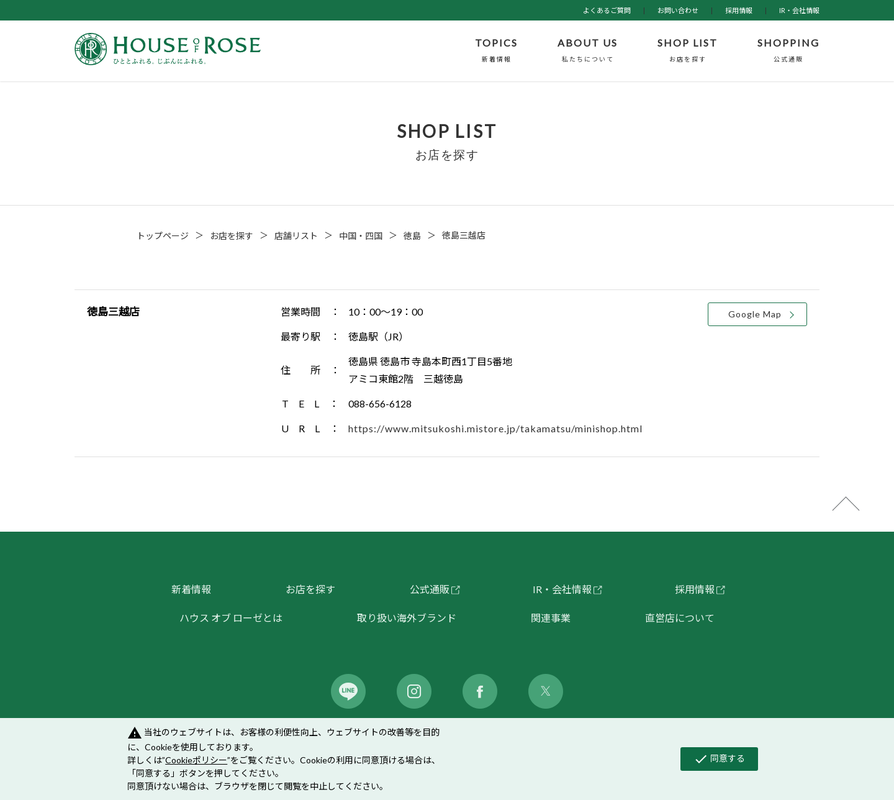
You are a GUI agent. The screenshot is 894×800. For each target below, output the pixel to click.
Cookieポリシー (196, 760)
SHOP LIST (687, 51)
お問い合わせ (677, 10)
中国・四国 (360, 235)
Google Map (755, 314)
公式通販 (429, 589)
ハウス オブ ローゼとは (230, 618)
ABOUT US (588, 51)
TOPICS (496, 51)
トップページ (163, 235)
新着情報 (191, 589)
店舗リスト (296, 235)
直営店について (680, 618)
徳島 (412, 235)
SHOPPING (788, 51)
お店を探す (231, 235)
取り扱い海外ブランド (406, 618)
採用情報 (738, 10)
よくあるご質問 (607, 10)
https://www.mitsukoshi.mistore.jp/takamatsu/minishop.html (495, 428)
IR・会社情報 (799, 10)
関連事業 (551, 618)
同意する (719, 759)
